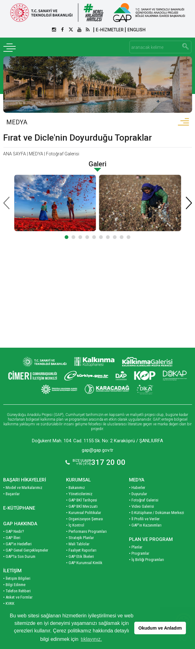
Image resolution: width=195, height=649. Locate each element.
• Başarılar (11, 493)
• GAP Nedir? (13, 531)
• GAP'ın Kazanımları (145, 525)
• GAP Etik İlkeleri (80, 556)
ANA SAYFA (14, 153)
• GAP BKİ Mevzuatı (82, 506)
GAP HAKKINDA (20, 524)
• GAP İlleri (11, 537)
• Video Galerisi (141, 506)
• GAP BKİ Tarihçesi (81, 500)
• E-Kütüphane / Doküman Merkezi (156, 512)
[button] (67, 237)
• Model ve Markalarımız (22, 487)
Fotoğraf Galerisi (62, 153)
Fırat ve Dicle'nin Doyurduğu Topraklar (77, 137)
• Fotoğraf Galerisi (143, 500)
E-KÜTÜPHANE (19, 508)
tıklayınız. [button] (91, 639)
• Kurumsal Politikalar (83, 512)
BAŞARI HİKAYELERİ (24, 480)
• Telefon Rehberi (17, 591)
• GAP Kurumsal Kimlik (84, 562)
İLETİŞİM (12, 571)
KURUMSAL (78, 480)
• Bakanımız (75, 487)
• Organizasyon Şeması (84, 519)
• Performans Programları (86, 531)
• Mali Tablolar (78, 544)
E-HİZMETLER (110, 29)
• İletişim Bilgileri (16, 578)
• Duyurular (138, 493)
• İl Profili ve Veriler (144, 519)
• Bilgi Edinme (14, 584)
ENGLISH (136, 29)
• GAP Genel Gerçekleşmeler (25, 550)
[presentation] (6, 203)
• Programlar (139, 553)
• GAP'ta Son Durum (19, 556)
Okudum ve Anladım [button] (160, 628)
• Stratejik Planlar (80, 537)
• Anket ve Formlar (18, 597)
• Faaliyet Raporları (81, 550)
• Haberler (137, 487)
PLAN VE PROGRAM (151, 539)
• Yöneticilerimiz (79, 493)
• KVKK (8, 603)
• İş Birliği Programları (146, 559)
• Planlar (135, 547)
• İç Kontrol (75, 525)
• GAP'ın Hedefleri (17, 544)
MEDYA (16, 122)
